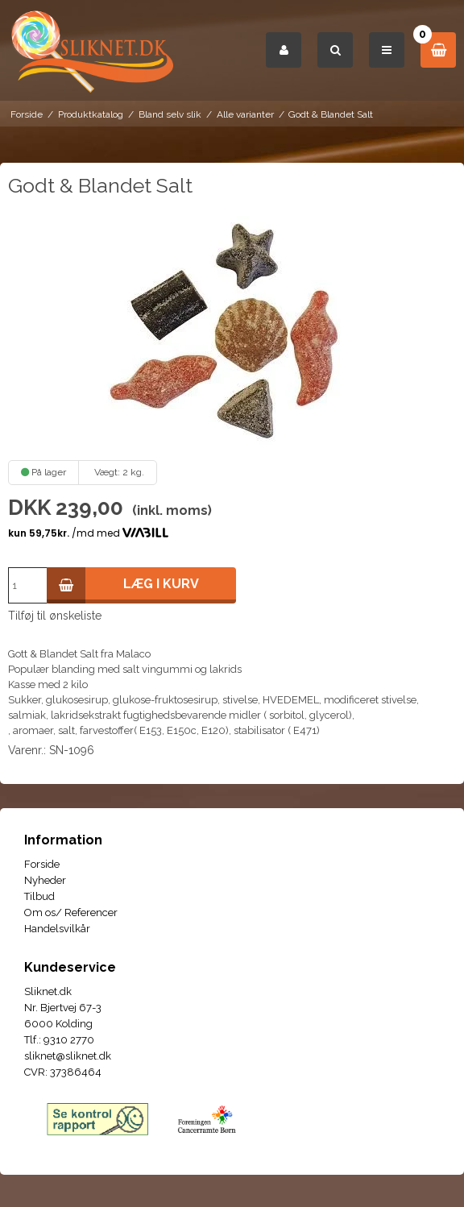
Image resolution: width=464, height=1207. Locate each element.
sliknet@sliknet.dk (67, 1056)
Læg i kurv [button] (123, 585)
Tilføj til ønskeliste (55, 615)
